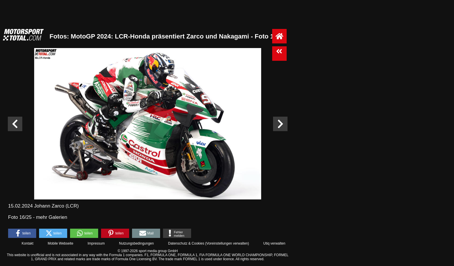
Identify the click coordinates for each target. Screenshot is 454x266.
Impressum (96, 243)
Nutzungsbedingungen (136, 243)
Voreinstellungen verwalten (227, 243)
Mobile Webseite (61, 243)
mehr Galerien (51, 217)
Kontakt (28, 243)
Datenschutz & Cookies (186, 243)
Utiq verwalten (274, 243)
